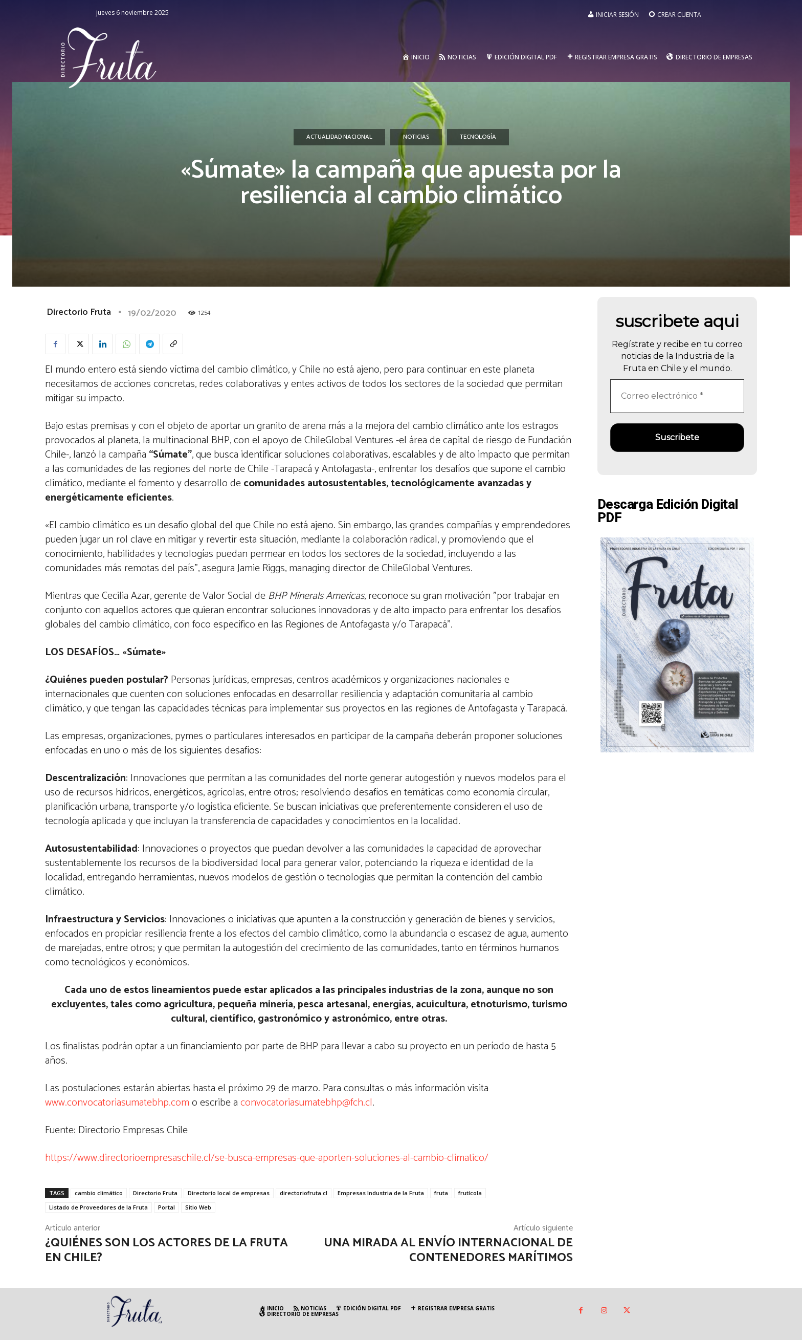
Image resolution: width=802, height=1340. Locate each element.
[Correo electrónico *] (677, 396)
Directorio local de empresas (229, 1193)
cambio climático (99, 1193)
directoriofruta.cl (303, 1193)
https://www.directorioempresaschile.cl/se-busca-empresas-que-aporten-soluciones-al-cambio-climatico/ (266, 1158)
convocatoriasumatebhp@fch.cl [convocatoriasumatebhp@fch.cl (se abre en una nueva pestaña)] (306, 1102)
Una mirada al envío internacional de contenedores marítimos (448, 1250)
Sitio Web (198, 1207)
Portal (166, 1207)
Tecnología (478, 137)
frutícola (470, 1193)
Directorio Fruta (79, 312)
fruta (441, 1193)
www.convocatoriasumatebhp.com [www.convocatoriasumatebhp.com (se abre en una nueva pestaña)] (117, 1102)
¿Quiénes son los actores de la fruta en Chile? (166, 1250)
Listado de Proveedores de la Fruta (98, 1207)
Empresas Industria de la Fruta (381, 1193)
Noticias (416, 137)
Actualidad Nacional (339, 137)
